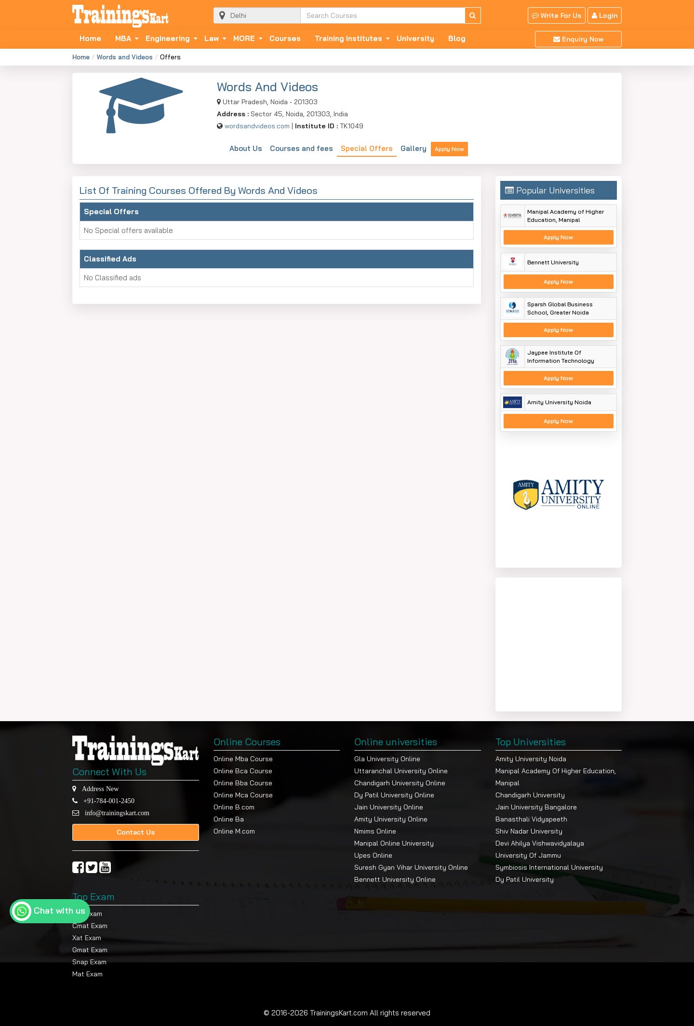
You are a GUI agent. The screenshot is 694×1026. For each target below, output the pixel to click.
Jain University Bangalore (536, 807)
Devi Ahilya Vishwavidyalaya (539, 843)
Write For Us (556, 15)
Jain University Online (388, 807)
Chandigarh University (530, 795)
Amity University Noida (559, 402)
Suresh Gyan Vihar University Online (411, 867)
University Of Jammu (528, 855)
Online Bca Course (243, 770)
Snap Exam (89, 962)
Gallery (413, 148)
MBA (123, 38)
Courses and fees (301, 148)
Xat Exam (86, 937)
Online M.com (234, 831)
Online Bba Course (243, 783)
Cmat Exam (89, 925)
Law (211, 38)
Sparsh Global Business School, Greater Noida (560, 308)
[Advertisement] (560, 642)
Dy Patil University (524, 879)
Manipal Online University (394, 843)
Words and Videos (125, 57)
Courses (285, 38)
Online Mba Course (243, 758)
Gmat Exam (89, 949)
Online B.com (234, 807)
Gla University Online (387, 758)
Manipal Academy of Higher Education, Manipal (565, 215)
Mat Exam (87, 974)
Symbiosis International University (549, 867)
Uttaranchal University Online (401, 770)
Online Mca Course (243, 795)
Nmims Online (375, 831)
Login (604, 15)
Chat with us (59, 910)
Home (90, 38)
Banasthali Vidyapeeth (531, 819)
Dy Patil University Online (394, 795)
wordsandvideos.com (257, 126)
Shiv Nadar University (528, 831)
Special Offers (367, 148)
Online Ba (229, 819)
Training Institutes (348, 38)
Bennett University (553, 262)
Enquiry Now (578, 39)
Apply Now (449, 148)
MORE (244, 38)
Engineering (168, 38)
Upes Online (373, 855)
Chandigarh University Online (399, 783)
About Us (245, 148)
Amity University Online (390, 819)
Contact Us (136, 832)
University (415, 38)
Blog (457, 38)
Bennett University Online (395, 879)
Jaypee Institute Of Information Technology (560, 356)
